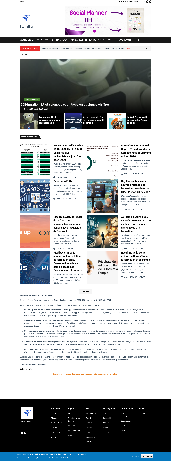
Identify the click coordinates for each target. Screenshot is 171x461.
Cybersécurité (126, 421)
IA (69, 413)
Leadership (107, 418)
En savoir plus (62, 457)
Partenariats (55, 432)
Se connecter (125, 40)
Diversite (89, 428)
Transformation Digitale (74, 419)
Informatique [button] (77, 40)
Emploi (88, 418)
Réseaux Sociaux (124, 414)
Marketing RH (91, 413)
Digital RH (71, 426)
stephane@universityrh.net (128, 1)
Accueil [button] (23, 40)
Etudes (53, 413)
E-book (101, 40)
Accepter (135, 456)
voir (128, 48)
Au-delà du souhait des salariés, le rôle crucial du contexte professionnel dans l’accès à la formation (136, 224)
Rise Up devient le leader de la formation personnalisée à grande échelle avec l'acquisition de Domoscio (67, 224)
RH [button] (53, 40)
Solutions (54, 428)
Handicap (89, 432)
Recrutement (43, 40)
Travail (105, 413)
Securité (106, 432)
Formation (89, 423)
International (90, 437)
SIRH (123, 426)
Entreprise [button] (90, 40)
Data (70, 435)
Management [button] (62, 40)
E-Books (142, 413)
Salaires (106, 423)
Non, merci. (147, 456)
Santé (105, 428)
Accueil (24, 54)
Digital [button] (31, 40)
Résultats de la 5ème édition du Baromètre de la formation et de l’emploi (136, 256)
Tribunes (54, 418)
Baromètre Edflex (63, 181)
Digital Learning (26, 369)
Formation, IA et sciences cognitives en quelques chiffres (67, 104)
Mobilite (89, 442)
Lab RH (22, 2)
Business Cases (56, 423)
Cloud (123, 430)
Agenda (53, 437)
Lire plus (85, 291)
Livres (109, 40)
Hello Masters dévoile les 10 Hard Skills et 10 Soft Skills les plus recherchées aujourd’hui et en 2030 (68, 152)
